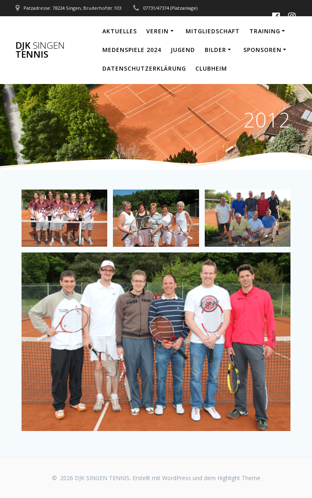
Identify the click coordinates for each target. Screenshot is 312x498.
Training (264, 31)
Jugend (183, 50)
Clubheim (211, 68)
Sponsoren (262, 50)
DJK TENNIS (40, 50)
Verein (157, 31)
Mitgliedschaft (213, 31)
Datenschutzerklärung (144, 68)
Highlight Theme (238, 478)
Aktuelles (119, 31)
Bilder (215, 50)
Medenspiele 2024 (131, 50)
